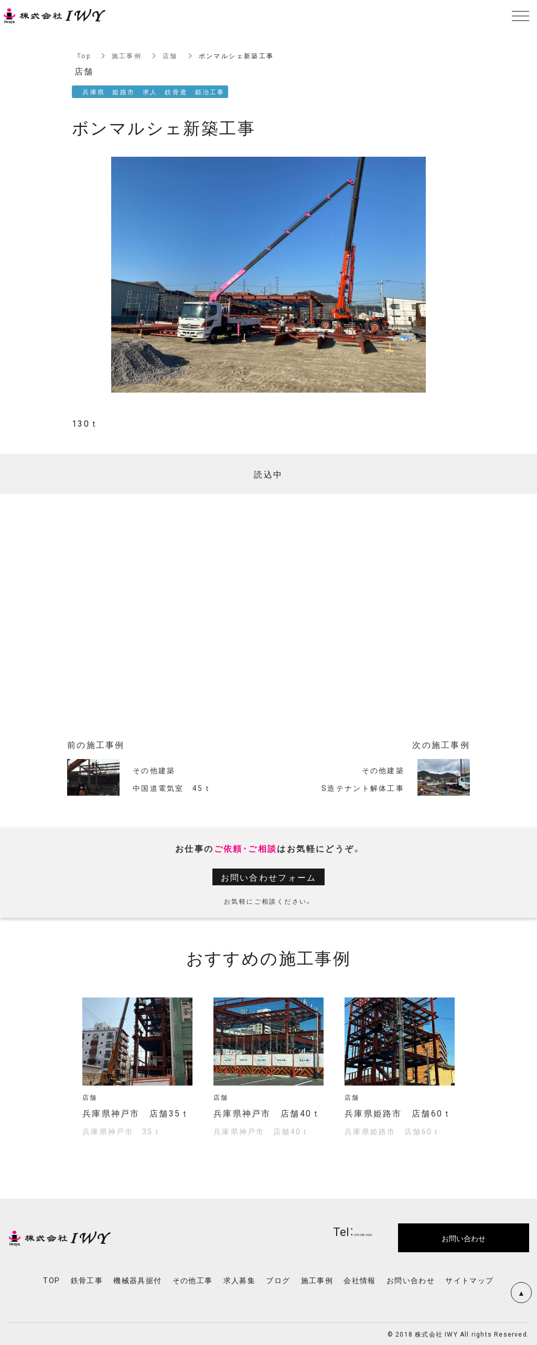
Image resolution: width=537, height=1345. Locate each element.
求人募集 (239, 1280)
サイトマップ (469, 1280)
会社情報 (359, 1280)
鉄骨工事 (87, 1280)
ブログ (278, 1280)
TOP (51, 1280)
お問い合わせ (410, 1280)
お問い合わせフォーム (268, 877)
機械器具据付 (137, 1280)
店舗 (170, 55)
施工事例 (127, 55)
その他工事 (193, 1280)
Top (84, 55)
